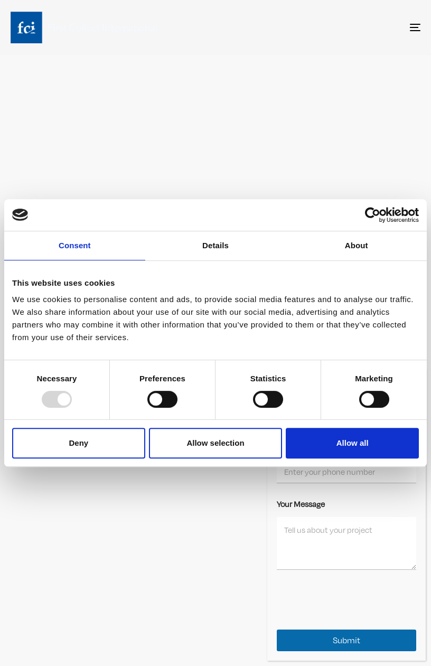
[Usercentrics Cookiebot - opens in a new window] (372, 215)
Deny (78, 442)
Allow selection (215, 442)
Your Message (301, 504)
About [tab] (356, 245)
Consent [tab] (75, 245)
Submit (346, 640)
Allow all (352, 442)
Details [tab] (215, 245)
